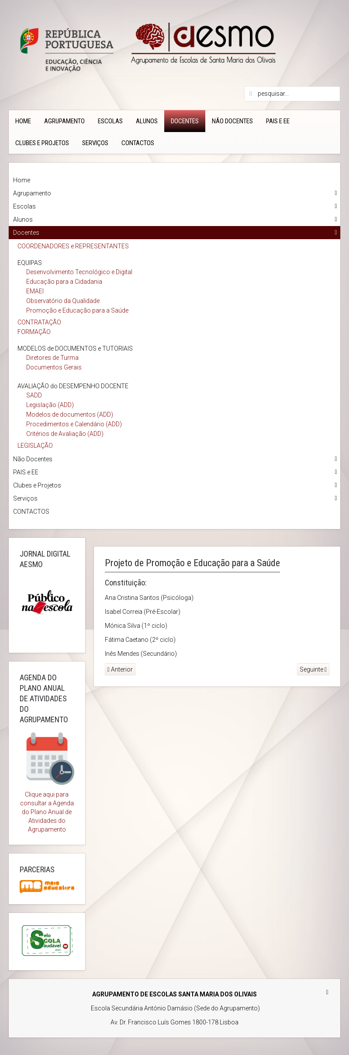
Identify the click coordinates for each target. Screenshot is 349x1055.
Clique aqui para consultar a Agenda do (47, 803)
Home (23, 121)
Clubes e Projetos (42, 143)
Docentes (185, 121)
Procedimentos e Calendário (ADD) (74, 424)
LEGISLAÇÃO (35, 445)
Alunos (147, 121)
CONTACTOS (137, 143)
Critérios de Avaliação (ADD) (65, 433)
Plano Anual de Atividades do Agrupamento (50, 820)
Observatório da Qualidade (63, 300)
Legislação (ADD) (50, 404)
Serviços (95, 143)
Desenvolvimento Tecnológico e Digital (79, 271)
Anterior (120, 669)
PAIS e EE (278, 121)
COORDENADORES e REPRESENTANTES (73, 246)
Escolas (110, 121)
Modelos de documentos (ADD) (69, 414)
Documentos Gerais (54, 367)
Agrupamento (64, 121)
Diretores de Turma (52, 357)
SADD (34, 395)
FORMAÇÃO (34, 331)
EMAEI (35, 291)
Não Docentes (232, 121)
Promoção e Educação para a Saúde (77, 310)
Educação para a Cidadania (64, 281)
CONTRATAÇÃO (39, 322)
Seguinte (313, 669)
